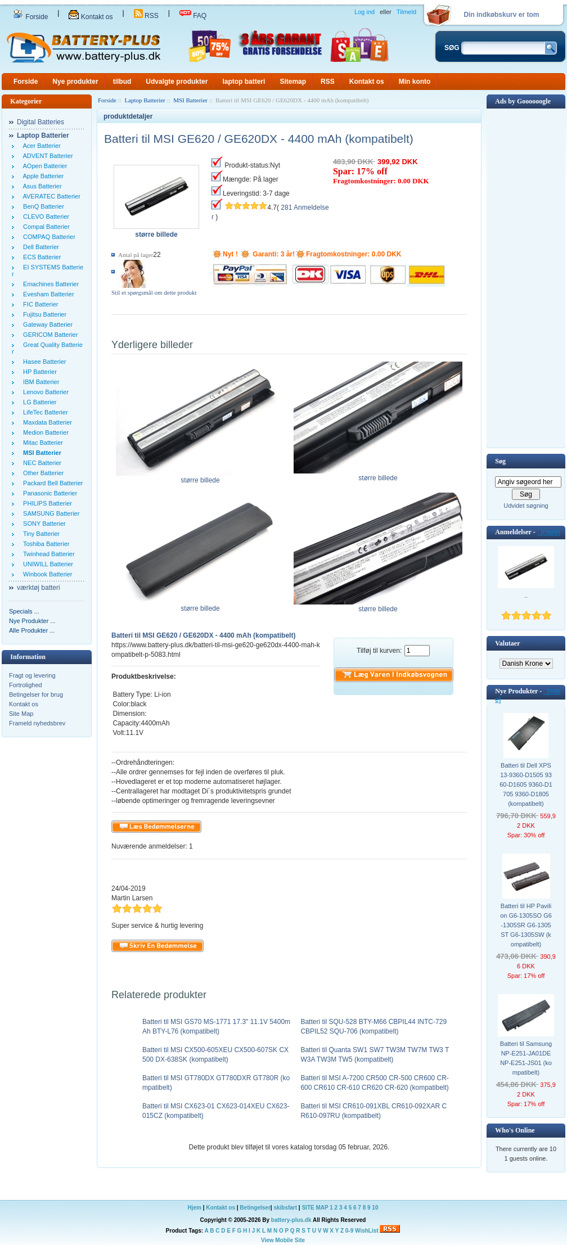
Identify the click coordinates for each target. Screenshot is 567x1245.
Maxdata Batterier (46, 422)
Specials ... (24, 611)
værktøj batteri (38, 588)
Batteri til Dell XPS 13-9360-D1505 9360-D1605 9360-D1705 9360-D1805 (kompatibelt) (526, 784)
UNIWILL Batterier (46, 564)
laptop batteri (243, 81)
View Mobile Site (283, 1240)
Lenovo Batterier (44, 392)
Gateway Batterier (46, 324)
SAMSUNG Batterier (49, 513)
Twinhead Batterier (47, 554)
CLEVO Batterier (44, 216)
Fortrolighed (25, 685)
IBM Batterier (39, 381)
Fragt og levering (32, 675)
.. (526, 595)
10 (375, 1208)
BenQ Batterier (42, 206)
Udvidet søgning (525, 505)
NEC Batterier (40, 462)
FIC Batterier (39, 304)
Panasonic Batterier (48, 493)
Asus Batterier (41, 186)
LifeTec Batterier (44, 412)
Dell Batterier (39, 246)
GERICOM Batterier (49, 334)
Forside (30, 17)
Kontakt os (90, 17)
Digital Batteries (40, 122)
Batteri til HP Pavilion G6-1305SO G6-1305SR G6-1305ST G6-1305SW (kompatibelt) (526, 925)
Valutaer (507, 643)
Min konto (415, 81)
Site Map (21, 713)
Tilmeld (406, 11)
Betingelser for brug (36, 694)
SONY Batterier (43, 523)
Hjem (194, 1208)
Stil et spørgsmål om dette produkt (154, 292)
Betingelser (255, 1208)
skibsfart (285, 1208)
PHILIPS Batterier (46, 503)
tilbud (122, 81)
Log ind (364, 11)
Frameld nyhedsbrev (37, 723)
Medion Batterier (44, 432)
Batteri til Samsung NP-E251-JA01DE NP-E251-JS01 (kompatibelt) (526, 1058)
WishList (367, 1231)
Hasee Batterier (43, 361)
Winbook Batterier (46, 574)
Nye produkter (75, 81)
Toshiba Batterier (44, 543)
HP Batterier (38, 371)
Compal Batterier (45, 226)
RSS (146, 16)
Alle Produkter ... (32, 630)
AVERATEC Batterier (50, 196)
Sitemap (293, 81)
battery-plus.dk (291, 1220)
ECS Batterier (40, 257)
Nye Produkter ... (32, 620)
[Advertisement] (526, 277)
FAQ (192, 16)
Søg (500, 461)
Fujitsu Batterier (43, 314)
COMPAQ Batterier (47, 236)
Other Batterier (42, 473)
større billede (200, 477)
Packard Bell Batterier (51, 483)
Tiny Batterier (40, 533)
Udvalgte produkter (177, 81)
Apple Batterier (42, 176)
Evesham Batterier (47, 294)
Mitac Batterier (41, 442)
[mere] (548, 532)
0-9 (349, 1231)
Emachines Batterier (49, 284)
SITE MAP (315, 1208)
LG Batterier (38, 402)
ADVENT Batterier (46, 155)
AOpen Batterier (43, 166)
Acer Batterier (40, 145)
